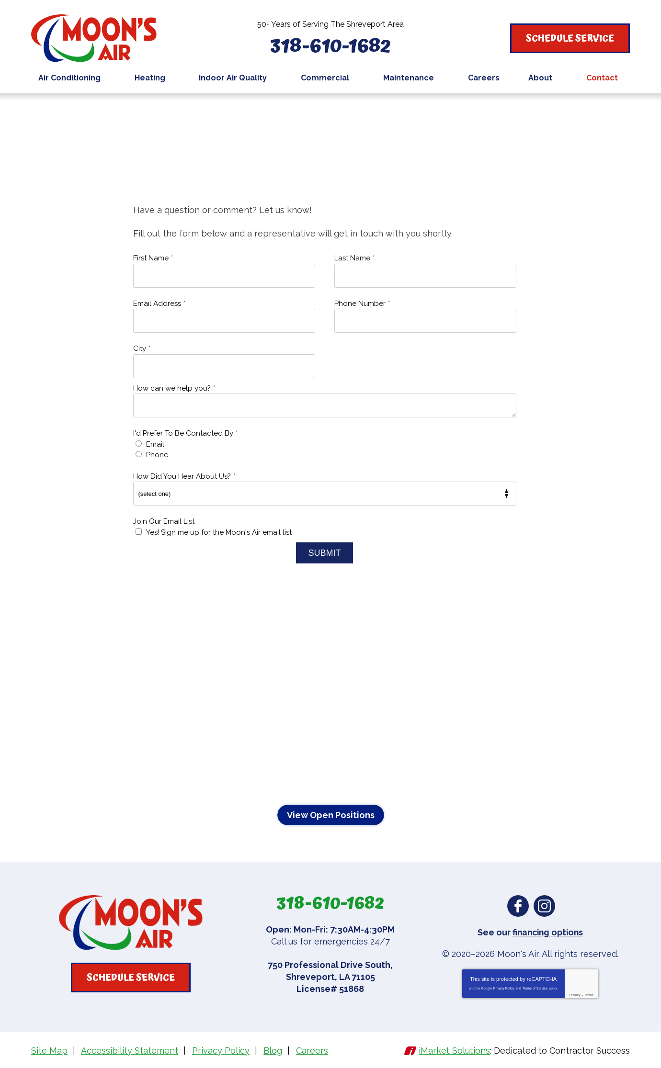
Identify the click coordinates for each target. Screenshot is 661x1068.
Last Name (354, 258)
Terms (588, 995)
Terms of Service (535, 988)
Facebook (518, 906)
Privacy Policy (503, 988)
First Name (153, 258)
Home (151, 113)
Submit (324, 553)
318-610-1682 (330, 44)
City (141, 348)
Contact (187, 113)
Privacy (574, 995)
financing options (548, 932)
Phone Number (362, 303)
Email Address (159, 303)
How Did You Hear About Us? (184, 476)
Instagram (544, 906)
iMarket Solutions (454, 1051)
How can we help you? (174, 388)
